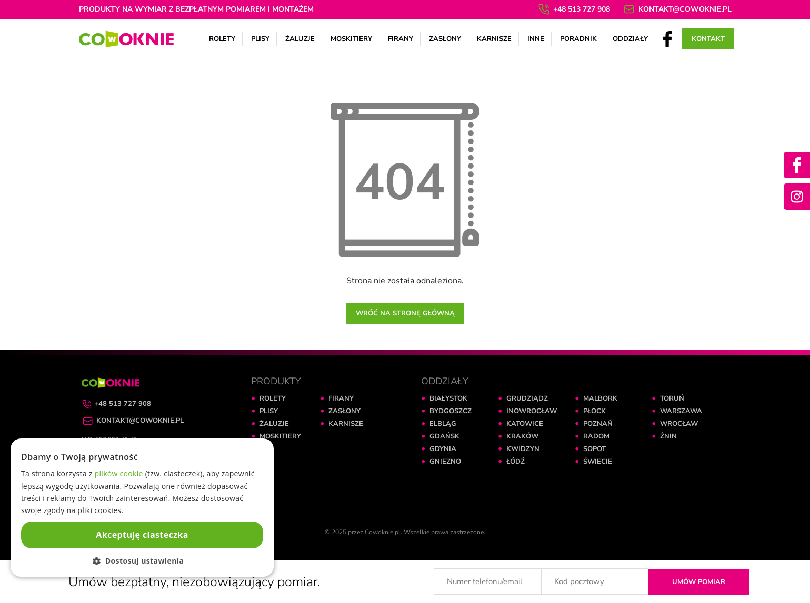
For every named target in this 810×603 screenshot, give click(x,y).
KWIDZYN (522, 449)
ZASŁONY (344, 411)
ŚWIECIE (597, 461)
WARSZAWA (681, 411)
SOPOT (594, 449)
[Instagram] (797, 196)
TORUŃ (672, 398)
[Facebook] (667, 38)
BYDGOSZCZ (450, 411)
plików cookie (119, 473)
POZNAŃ (598, 423)
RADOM (596, 436)
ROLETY (272, 398)
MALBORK (600, 398)
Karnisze (494, 39)
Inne (535, 39)
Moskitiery (351, 39)
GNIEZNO (445, 461)
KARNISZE (345, 423)
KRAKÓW (522, 436)
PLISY (268, 411)
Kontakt (708, 39)
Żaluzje (300, 39)
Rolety (222, 39)
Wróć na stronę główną (405, 313)
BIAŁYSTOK (448, 398)
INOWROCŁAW (531, 411)
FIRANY (341, 398)
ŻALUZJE (274, 423)
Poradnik (578, 39)
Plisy (260, 39)
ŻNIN (668, 436)
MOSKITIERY (280, 436)
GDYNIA (442, 449)
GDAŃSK (444, 436)
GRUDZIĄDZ (527, 398)
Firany (400, 39)
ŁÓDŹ (515, 461)
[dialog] (142, 507)
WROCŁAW (679, 423)
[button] (142, 560)
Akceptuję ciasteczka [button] (142, 534)
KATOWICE (524, 423)
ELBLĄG (442, 423)
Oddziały (630, 39)
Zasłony (445, 39)
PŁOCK (594, 411)
